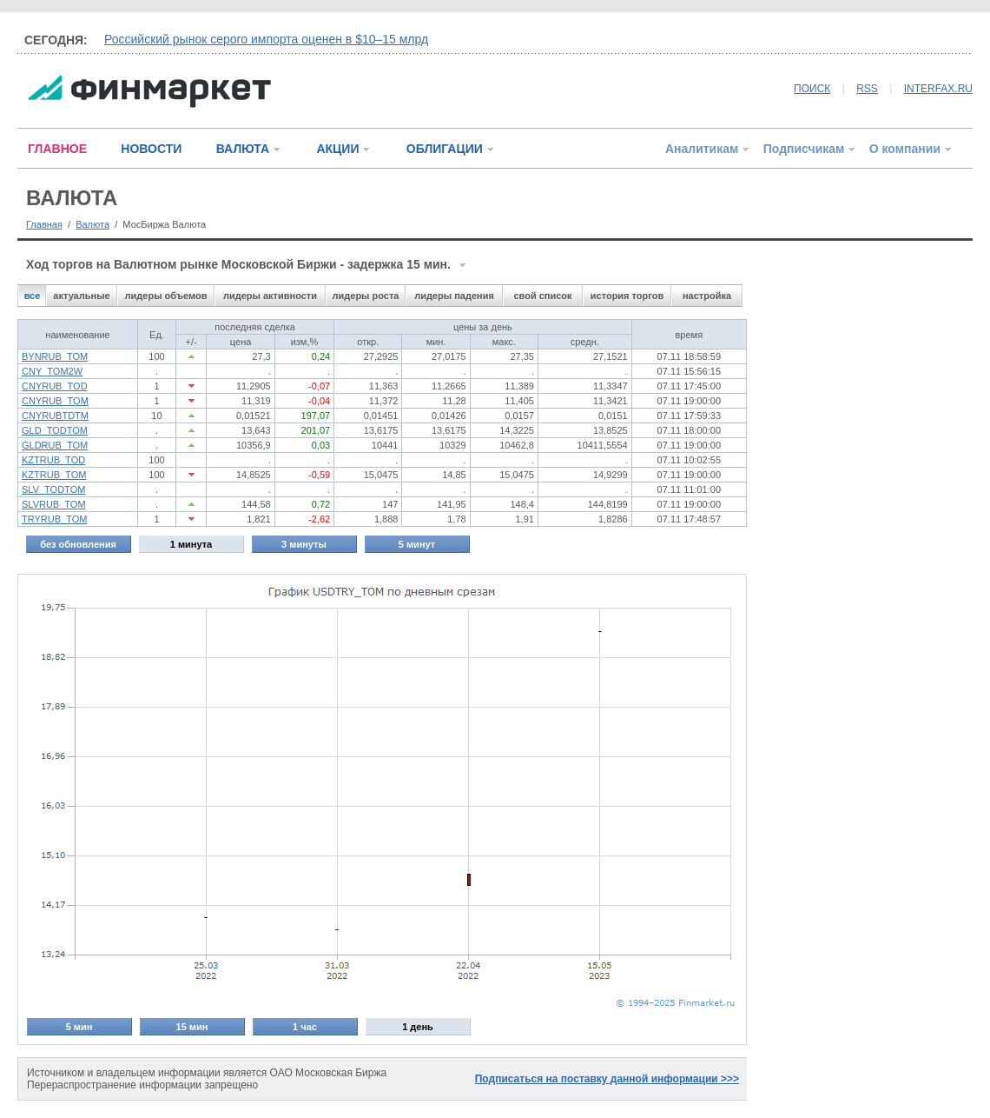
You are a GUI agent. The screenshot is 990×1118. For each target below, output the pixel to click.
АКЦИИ (337, 149)
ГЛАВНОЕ (57, 149)
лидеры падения (454, 295)
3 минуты (304, 544)
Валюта (92, 224)
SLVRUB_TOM (54, 504)
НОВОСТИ (151, 149)
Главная (44, 224)
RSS (867, 89)
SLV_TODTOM (53, 489)
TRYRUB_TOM (54, 519)
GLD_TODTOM (55, 430)
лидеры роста (366, 295)
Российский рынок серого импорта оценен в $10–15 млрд (266, 39)
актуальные (81, 295)
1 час (305, 1027)
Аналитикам (701, 149)
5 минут (417, 544)
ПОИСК (812, 89)
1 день (417, 1027)
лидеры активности (270, 295)
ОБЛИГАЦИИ (444, 149)
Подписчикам (804, 149)
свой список (542, 295)
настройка (707, 295)
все (32, 295)
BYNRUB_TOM (55, 356)
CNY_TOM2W (52, 371)
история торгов (627, 295)
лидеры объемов (166, 295)
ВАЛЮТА (242, 149)
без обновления (78, 544)
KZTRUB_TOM (54, 474)
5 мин (79, 1027)
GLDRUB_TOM (55, 445)
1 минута (191, 544)
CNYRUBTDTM (55, 415)
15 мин (192, 1027)
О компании (904, 149)
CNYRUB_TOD (55, 386)
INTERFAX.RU (938, 89)
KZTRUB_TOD (53, 460)
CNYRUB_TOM (55, 401)
